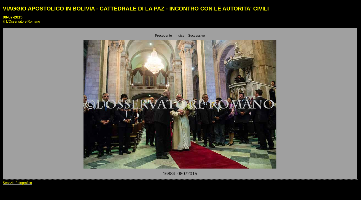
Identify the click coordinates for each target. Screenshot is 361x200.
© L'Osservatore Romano (21, 21)
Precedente (163, 36)
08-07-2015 (13, 17)
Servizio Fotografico (17, 183)
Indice (180, 36)
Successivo (196, 36)
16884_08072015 (180, 173)
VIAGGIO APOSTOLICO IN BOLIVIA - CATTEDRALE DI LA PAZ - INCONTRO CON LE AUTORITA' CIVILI (136, 9)
